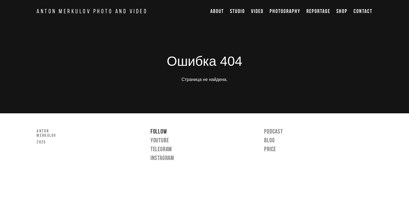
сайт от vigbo (204, 186)
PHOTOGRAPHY (285, 11)
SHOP (341, 11)
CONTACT (363, 11)
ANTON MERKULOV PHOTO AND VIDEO (92, 11)
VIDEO (257, 11)
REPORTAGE (318, 11)
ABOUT (217, 11)
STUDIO (237, 11)
